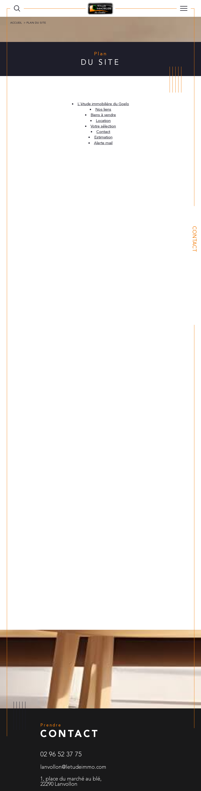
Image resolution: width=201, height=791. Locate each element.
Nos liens (103, 109)
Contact (194, 239)
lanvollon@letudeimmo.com (73, 767)
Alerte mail (103, 143)
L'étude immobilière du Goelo (103, 104)
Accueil (16, 22)
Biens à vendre (103, 115)
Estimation (103, 137)
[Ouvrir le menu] (184, 8)
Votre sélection (103, 126)
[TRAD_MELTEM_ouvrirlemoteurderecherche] (17, 8)
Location (103, 121)
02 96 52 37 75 (61, 754)
